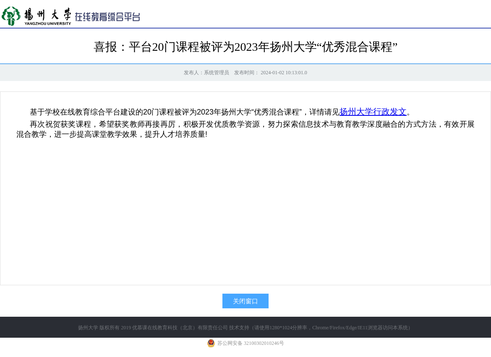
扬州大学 (88, 328)
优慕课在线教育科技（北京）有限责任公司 (180, 328)
